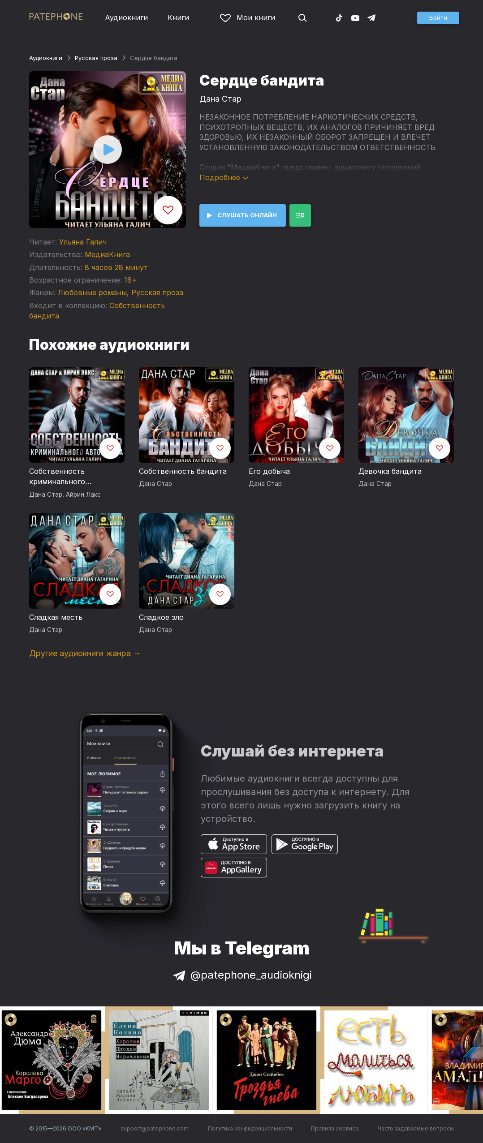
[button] (438, 18)
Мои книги (247, 17)
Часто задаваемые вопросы (416, 1128)
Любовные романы (92, 292)
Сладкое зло (161, 617)
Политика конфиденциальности (250, 1128)
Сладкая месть (55, 617)
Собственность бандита (183, 471)
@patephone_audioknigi (241, 974)
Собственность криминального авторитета (57, 477)
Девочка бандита (390, 471)
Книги (178, 17)
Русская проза (96, 57)
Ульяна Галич (83, 241)
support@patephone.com (155, 1128)
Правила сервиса (334, 1128)
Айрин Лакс (83, 494)
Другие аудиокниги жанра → (85, 653)
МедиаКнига (107, 254)
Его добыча (269, 471)
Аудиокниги (126, 17)
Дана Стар (220, 98)
